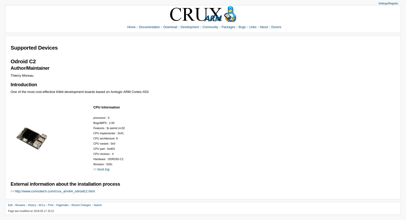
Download (170, 27)
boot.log (103, 169)
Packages (228, 27)
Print (51, 205)
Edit (10, 205)
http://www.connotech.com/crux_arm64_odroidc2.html (55, 191)
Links (252, 27)
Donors (276, 27)
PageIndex (62, 205)
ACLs (42, 205)
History (32, 205)
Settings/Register (388, 3)
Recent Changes (81, 205)
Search (98, 205)
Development (190, 27)
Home (131, 27)
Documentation (149, 27)
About (264, 27)
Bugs (242, 27)
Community (210, 27)
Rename (20, 205)
